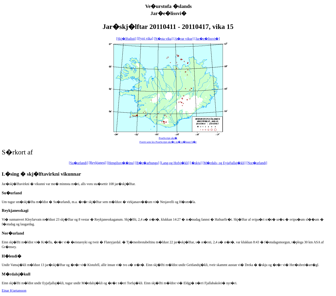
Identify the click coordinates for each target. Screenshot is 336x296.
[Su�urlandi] (78, 163)
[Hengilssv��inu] (120, 163)
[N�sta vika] (163, 38)
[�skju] (196, 163)
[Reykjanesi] (97, 162)
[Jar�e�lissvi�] (207, 38)
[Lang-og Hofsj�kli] (174, 163)
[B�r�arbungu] (147, 163)
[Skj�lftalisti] (126, 38)
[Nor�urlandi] (256, 163)
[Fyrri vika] (145, 38)
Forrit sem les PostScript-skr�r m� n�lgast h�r (168, 142)
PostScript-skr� (168, 138)
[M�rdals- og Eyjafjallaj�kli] (224, 163)
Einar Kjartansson (14, 290)
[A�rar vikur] (184, 38)
